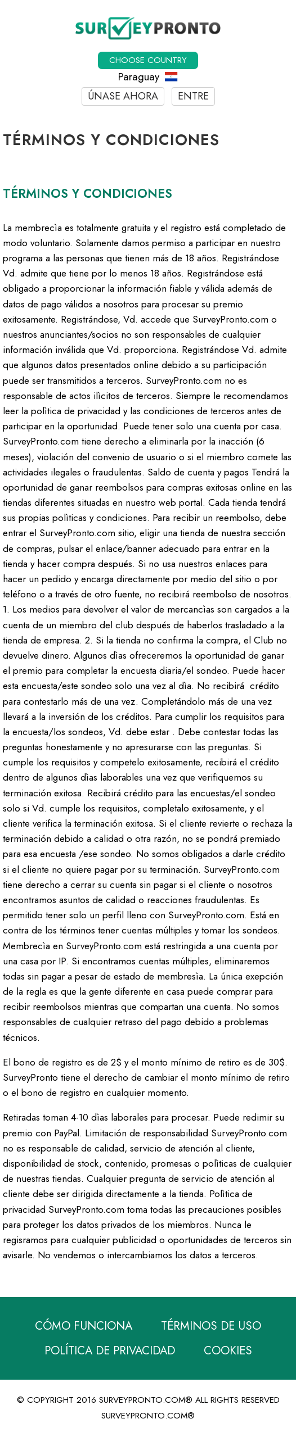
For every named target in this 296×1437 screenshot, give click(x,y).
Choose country (148, 60)
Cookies (228, 1350)
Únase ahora (123, 96)
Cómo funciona (83, 1325)
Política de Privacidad (109, 1350)
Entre (193, 96)
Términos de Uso (211, 1325)
